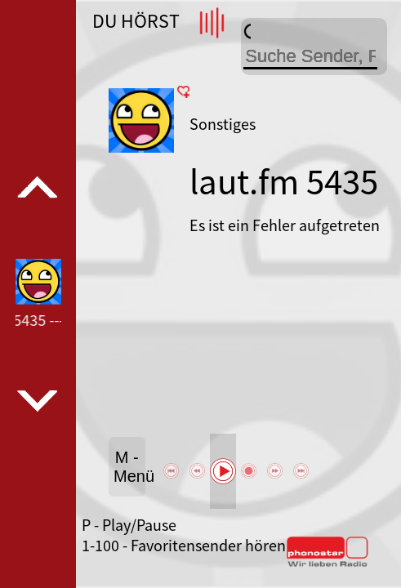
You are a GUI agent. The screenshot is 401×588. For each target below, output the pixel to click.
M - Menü (129, 466)
